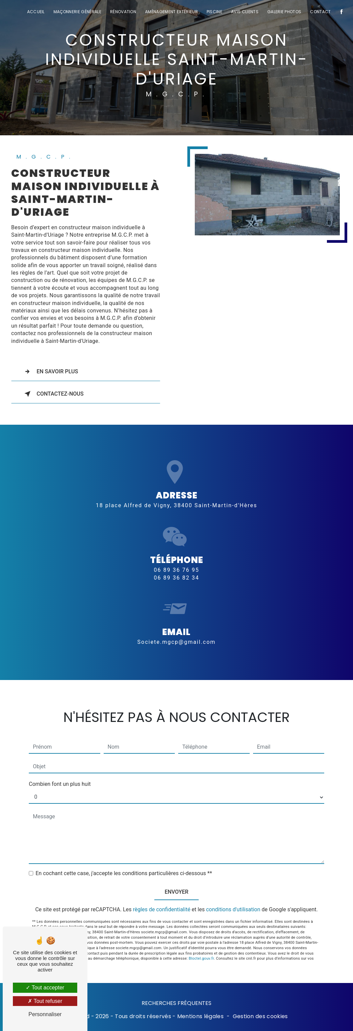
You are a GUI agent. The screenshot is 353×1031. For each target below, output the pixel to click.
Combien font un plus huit (60, 774)
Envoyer (176, 882)
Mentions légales (200, 1016)
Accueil (36, 12)
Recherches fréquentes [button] (176, 1003)
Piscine (214, 12)
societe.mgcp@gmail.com (176, 632)
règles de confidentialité (161, 899)
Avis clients (244, 12)
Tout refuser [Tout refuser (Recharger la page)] (45, 1001)
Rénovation (123, 12)
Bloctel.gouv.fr (201, 948)
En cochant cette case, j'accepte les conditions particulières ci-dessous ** (124, 863)
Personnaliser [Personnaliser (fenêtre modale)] (45, 1014)
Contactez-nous (53, 394)
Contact (320, 12)
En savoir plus (50, 371)
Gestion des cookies (260, 1016)
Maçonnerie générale (77, 12)
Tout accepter (45, 987)
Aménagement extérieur (171, 12)
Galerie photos (284, 12)
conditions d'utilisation (233, 899)
